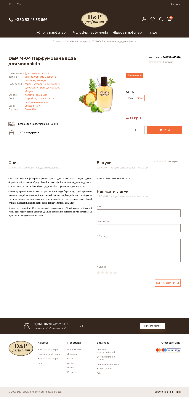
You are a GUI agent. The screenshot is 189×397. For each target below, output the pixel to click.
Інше (153, 32)
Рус (11, 4)
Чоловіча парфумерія (90, 32)
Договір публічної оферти (106, 358)
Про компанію (74, 349)
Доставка (72, 354)
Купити (164, 130)
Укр (19, 4)
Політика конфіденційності (106, 351)
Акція (70, 363)
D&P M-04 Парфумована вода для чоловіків (113, 41)
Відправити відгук (168, 283)
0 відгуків (168, 62)
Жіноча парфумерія (52, 32)
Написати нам (104, 368)
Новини (71, 367)
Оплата (71, 358)
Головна (57, 41)
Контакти (175, 4)
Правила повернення (108, 364)
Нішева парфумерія (128, 32)
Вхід (99, 373)
